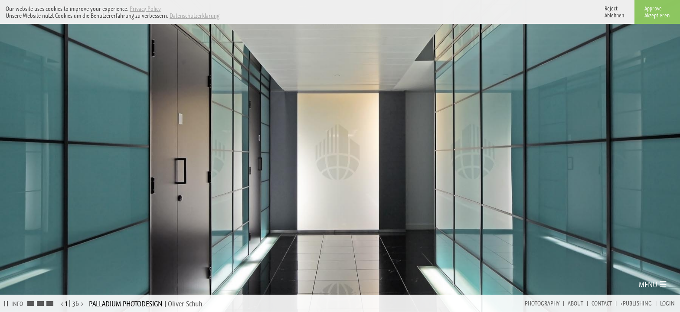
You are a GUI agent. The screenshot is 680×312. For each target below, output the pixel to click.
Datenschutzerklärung (194, 16)
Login (667, 303)
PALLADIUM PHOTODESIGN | (145, 304)
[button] (222, 16)
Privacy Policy (145, 9)
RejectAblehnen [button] (614, 12)
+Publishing (636, 303)
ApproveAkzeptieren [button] (657, 12)
